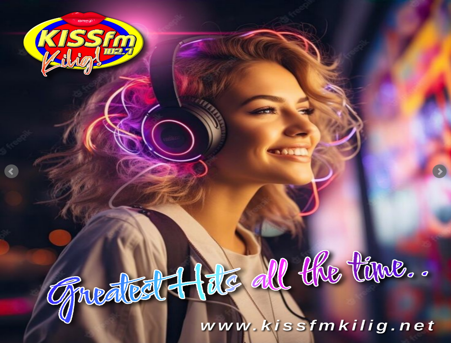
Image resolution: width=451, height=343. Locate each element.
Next (440, 171)
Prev (11, 171)
